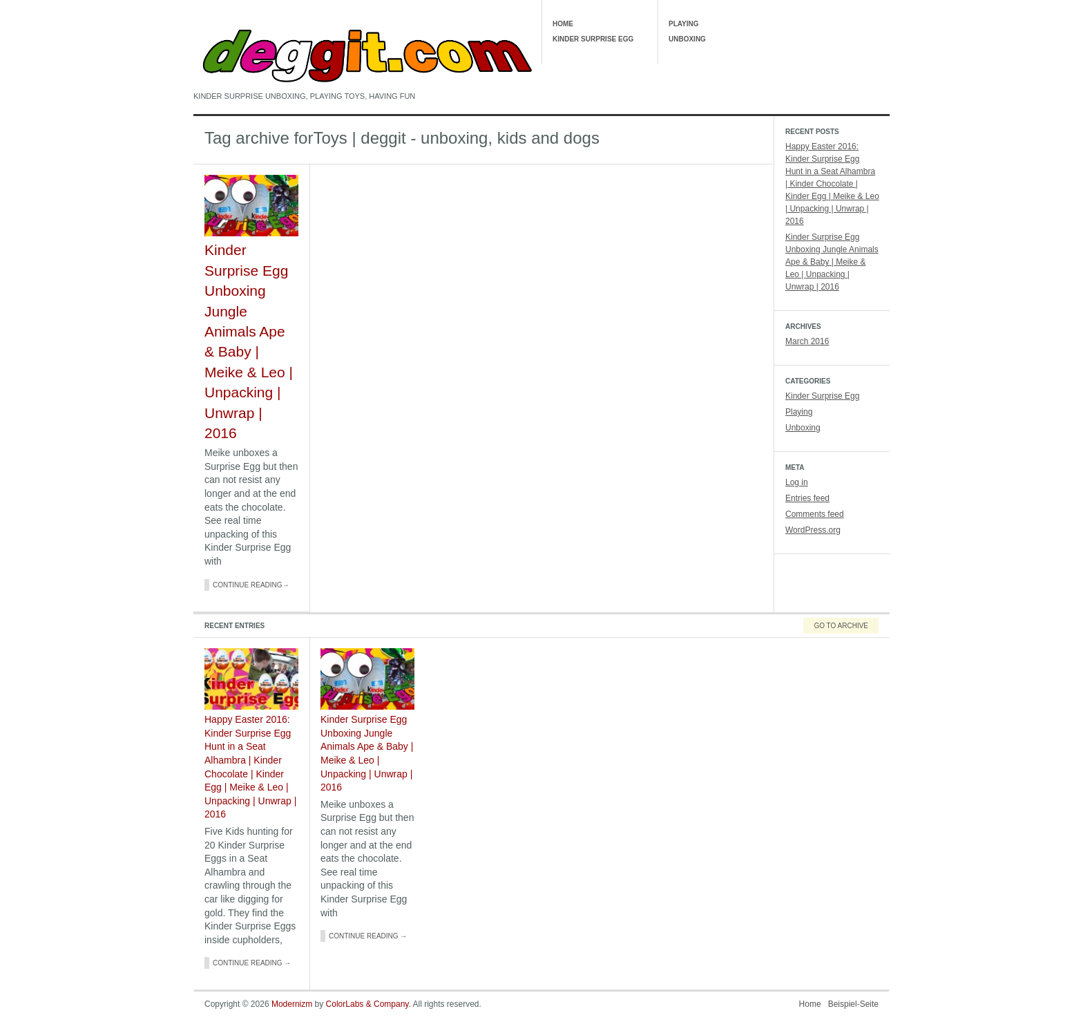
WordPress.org (813, 530)
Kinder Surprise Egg (593, 39)
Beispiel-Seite (853, 1004)
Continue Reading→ (251, 585)
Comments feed (814, 514)
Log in (796, 482)
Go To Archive (841, 626)
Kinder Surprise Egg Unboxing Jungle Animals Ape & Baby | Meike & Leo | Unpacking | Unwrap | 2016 (832, 262)
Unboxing (687, 39)
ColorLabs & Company (367, 1004)
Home (563, 24)
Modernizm (291, 1004)
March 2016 (807, 341)
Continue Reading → (252, 963)
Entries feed (807, 498)
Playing (684, 24)
